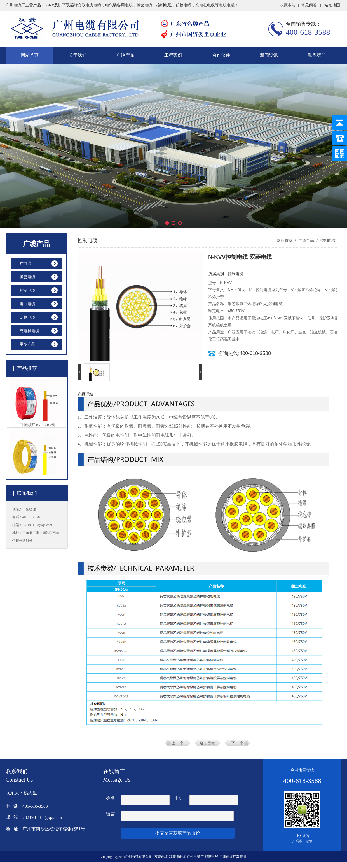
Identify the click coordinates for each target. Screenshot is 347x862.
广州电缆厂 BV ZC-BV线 (36, 428)
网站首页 (30, 55)
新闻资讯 (269, 55)
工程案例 (173, 55)
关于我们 (77, 55)
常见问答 (309, 5)
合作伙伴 (221, 55)
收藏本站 (288, 5)
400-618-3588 (308, 32)
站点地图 (332, 5)
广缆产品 (125, 55)
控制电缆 (327, 240)
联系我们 (317, 55)
